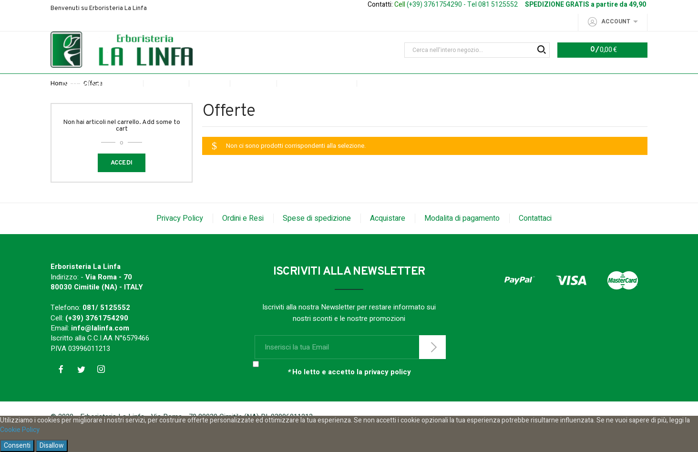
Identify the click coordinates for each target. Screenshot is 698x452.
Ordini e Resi (243, 238)
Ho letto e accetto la (349, 392)
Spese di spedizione (317, 238)
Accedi (122, 182)
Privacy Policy (179, 238)
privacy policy (387, 392)
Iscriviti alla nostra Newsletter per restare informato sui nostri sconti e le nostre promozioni (349, 333)
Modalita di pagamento (462, 238)
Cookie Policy (20, 430)
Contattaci (535, 238)
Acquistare (387, 238)
